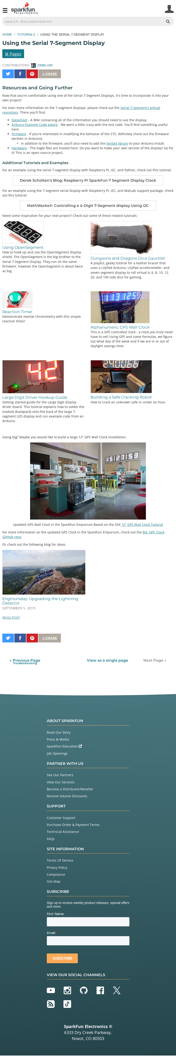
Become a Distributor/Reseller (70, 789)
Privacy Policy (57, 867)
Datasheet (19, 120)
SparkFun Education (64, 746)
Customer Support (61, 818)
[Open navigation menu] (5, 12)
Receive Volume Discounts (67, 796)
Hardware (19, 148)
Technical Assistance (63, 831)
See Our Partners (60, 775)
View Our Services (61, 782)
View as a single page (107, 660)
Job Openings (57, 753)
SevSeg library (117, 143)
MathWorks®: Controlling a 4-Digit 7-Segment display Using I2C (88, 205)
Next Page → (155, 660)
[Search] (168, 21)
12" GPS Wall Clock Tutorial (142, 524)
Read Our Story (58, 732)
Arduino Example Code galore (35, 124)
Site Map (53, 881)
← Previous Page (24, 661)
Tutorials (26, 34)
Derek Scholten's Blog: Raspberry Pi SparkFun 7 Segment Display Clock (88, 180)
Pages (13, 54)
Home (7, 34)
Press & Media (58, 739)
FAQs (51, 839)
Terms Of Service (60, 860)
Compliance (56, 874)
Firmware (19, 134)
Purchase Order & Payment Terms (73, 824)
